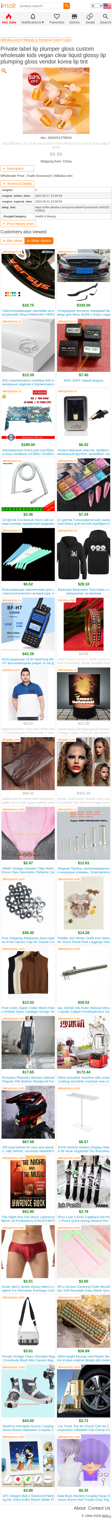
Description (13, 168)
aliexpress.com (13, 809)
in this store (12, 241)
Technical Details (17, 183)
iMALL (106, 1516)
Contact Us (99, 1508)
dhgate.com (11, 739)
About (80, 1508)
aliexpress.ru (11, 251)
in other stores (39, 241)
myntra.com (66, 600)
